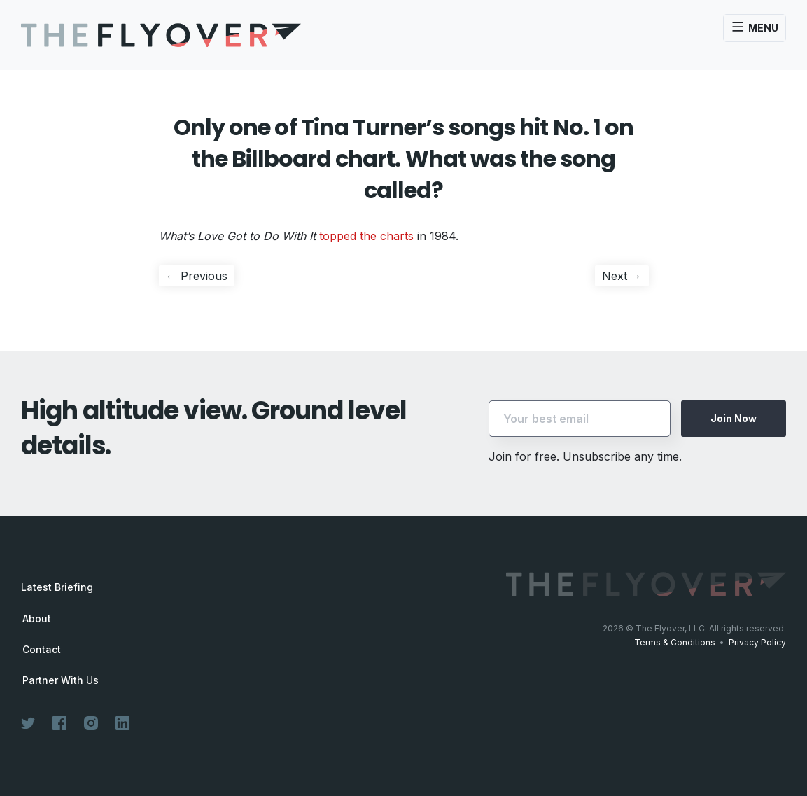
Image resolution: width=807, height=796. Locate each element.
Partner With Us (60, 680)
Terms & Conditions (674, 642)
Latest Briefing (57, 587)
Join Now (733, 418)
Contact (41, 649)
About (36, 618)
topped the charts (366, 236)
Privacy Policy (757, 642)
